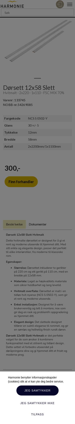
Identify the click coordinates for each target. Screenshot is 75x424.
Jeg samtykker (37, 390)
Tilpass (37, 414)
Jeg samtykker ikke (37, 403)
